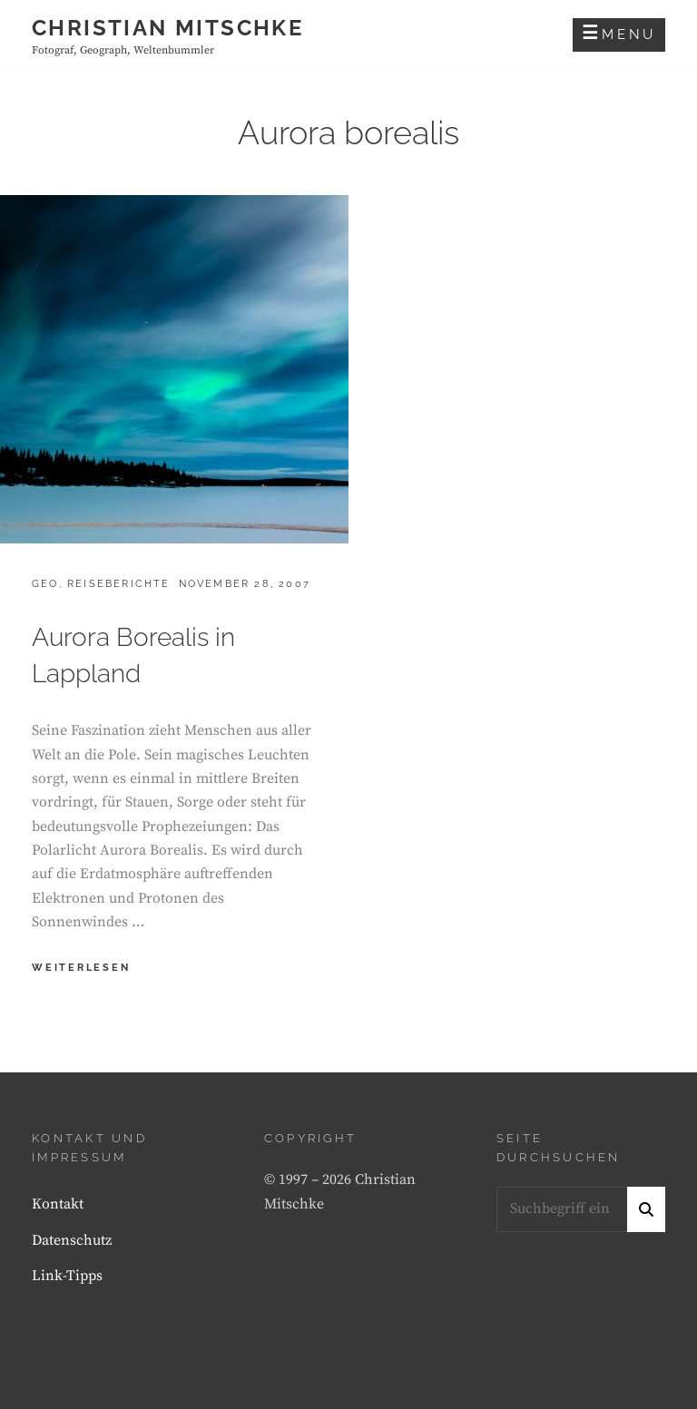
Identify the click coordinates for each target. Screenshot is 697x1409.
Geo (45, 584)
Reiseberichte (119, 584)
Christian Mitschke (167, 28)
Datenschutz (72, 1240)
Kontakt (57, 1204)
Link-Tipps (67, 1276)
